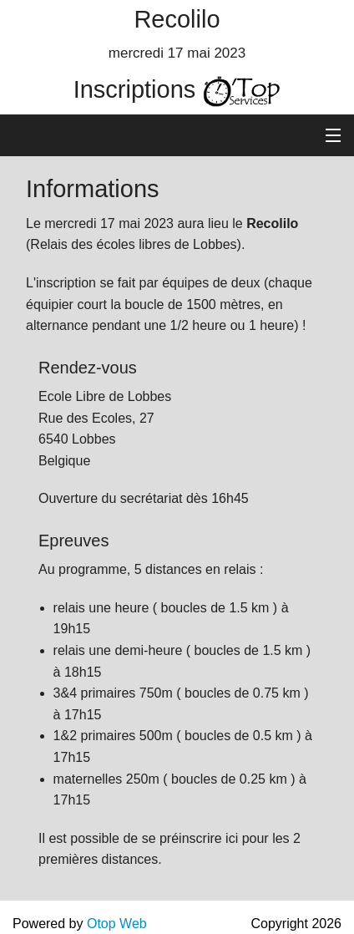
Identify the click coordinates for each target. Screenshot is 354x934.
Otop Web (117, 923)
